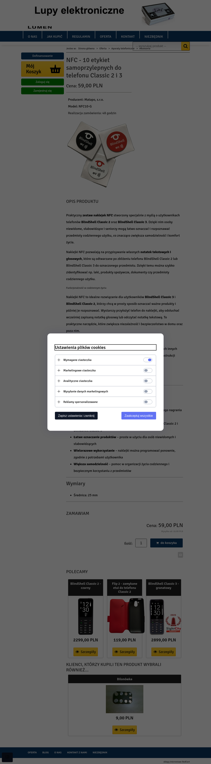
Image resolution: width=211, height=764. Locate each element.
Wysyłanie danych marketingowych (85, 391)
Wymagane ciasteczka (77, 360)
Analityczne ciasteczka (77, 381)
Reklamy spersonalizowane (80, 402)
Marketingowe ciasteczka (79, 370)
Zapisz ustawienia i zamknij (76, 415)
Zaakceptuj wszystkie (139, 415)
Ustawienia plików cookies (80, 347)
